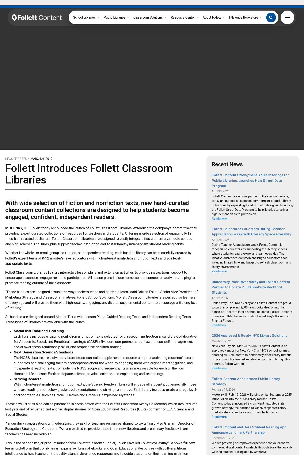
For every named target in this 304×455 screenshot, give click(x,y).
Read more (219, 204)
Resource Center (185, 17)
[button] (271, 17)
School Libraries (86, 17)
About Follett (213, 17)
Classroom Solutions (150, 17)
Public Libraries (116, 17)
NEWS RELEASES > (17, 145)
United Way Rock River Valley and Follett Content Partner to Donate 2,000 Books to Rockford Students (251, 273)
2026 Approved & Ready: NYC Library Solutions (249, 321)
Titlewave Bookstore (245, 17)
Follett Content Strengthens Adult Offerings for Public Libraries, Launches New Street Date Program (250, 166)
